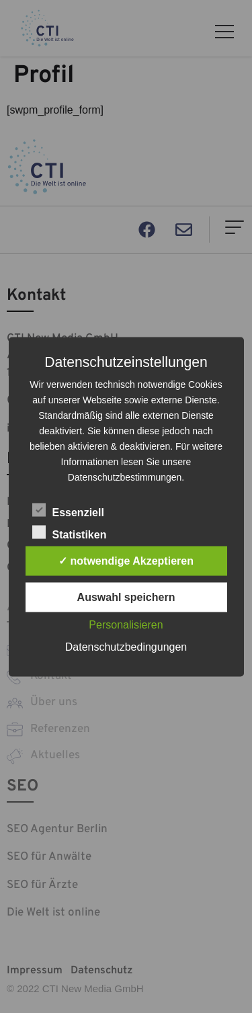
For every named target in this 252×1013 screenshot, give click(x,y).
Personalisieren (126, 624)
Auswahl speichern (126, 596)
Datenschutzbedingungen (126, 646)
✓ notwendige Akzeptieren (126, 560)
